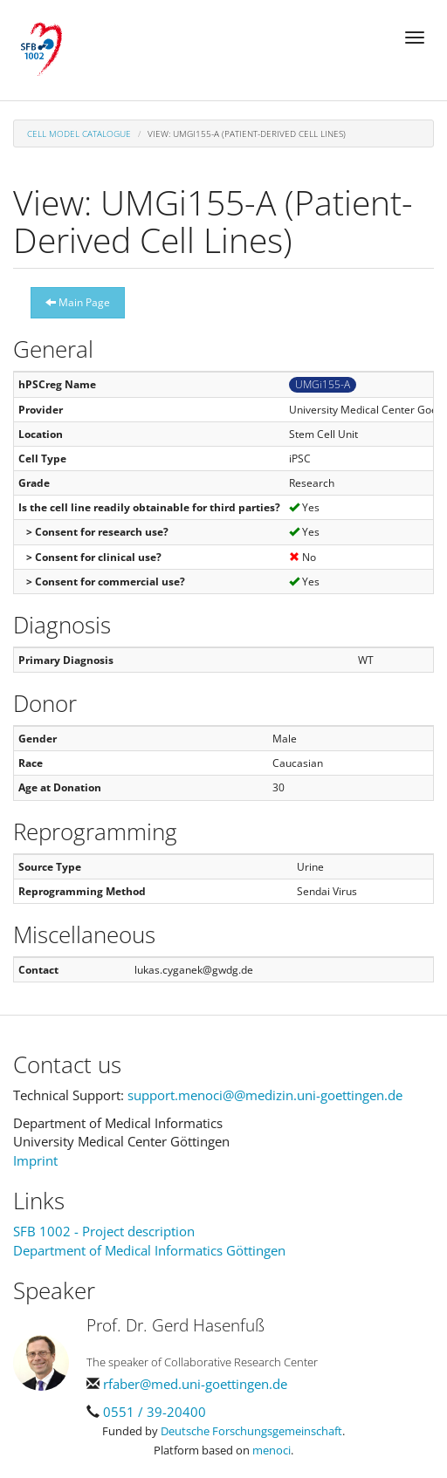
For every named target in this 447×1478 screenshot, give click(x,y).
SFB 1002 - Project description (104, 1231)
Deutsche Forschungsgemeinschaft (251, 1431)
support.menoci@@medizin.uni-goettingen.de (264, 1095)
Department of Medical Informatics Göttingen (149, 1250)
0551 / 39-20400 (154, 1411)
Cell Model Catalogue (79, 133)
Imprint (35, 1160)
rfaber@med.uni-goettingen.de (195, 1383)
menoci (271, 1450)
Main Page (77, 302)
